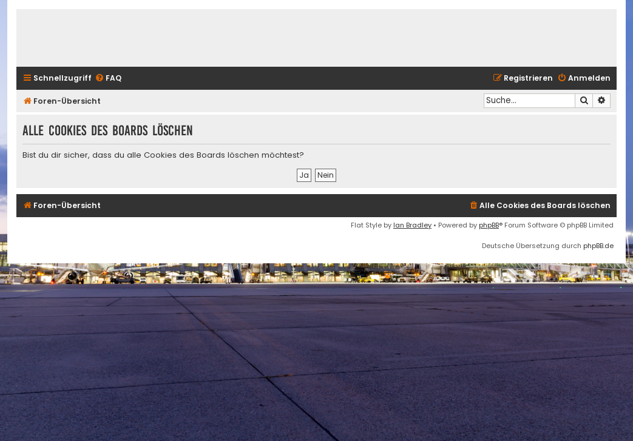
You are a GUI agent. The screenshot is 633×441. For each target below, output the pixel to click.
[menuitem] (108, 78)
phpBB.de (598, 246)
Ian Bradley (412, 225)
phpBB (489, 225)
